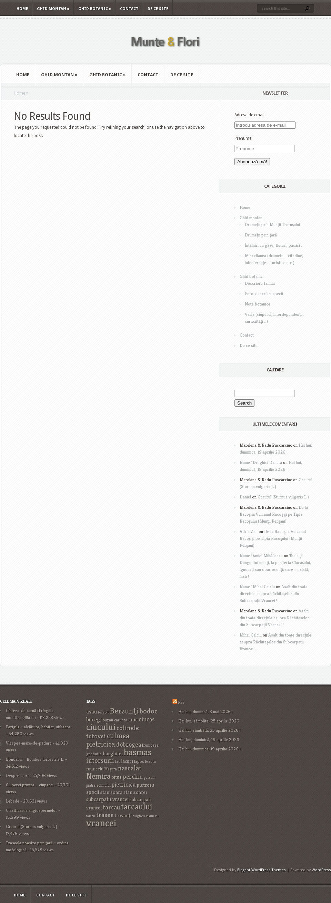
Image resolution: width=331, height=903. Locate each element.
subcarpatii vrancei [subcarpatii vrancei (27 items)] (107, 799)
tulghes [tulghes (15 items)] (139, 816)
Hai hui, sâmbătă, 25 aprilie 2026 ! (209, 730)
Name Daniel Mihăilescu (261, 556)
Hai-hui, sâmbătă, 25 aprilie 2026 (208, 721)
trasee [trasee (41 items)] (104, 815)
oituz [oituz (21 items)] (117, 777)
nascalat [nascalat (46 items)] (129, 768)
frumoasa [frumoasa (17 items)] (150, 745)
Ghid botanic (94, 9)
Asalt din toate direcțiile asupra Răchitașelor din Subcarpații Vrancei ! (274, 593)
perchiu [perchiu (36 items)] (133, 776)
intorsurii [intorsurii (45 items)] (100, 760)
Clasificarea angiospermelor (31, 810)
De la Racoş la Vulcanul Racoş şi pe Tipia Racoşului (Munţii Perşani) (274, 514)
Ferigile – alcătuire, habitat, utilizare (38, 727)
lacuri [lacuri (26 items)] (127, 761)
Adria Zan (249, 531)
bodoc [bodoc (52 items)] (149, 711)
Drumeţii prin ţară (261, 235)
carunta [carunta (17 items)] (120, 719)
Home (22, 9)
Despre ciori (17, 775)
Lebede (12, 801)
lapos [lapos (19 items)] (139, 761)
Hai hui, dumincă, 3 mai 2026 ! (205, 712)
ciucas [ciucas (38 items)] (146, 719)
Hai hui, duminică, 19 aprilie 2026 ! (209, 749)
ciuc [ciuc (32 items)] (133, 719)
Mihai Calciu (251, 635)
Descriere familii (260, 283)
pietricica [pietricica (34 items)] (124, 784)
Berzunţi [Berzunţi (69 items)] (124, 711)
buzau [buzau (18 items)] (108, 719)
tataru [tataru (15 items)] (90, 816)
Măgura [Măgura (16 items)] (110, 769)
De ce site (158, 9)
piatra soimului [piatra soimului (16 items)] (98, 785)
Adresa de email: (249, 115)
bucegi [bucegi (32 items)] (94, 719)
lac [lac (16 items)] (117, 761)
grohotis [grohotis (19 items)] (94, 754)
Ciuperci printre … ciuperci (29, 785)
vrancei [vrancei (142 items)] (101, 822)
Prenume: (243, 138)
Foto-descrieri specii (264, 294)
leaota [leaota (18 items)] (150, 761)
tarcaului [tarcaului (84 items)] (136, 806)
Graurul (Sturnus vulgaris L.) (283, 497)
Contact (129, 9)
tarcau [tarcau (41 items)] (111, 807)
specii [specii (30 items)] (92, 792)
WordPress (321, 870)
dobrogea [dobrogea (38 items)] (128, 744)
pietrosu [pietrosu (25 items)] (145, 785)
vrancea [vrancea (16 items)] (152, 815)
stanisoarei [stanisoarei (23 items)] (135, 792)
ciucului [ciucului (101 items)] (101, 727)
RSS (181, 702)
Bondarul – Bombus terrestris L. (35, 759)
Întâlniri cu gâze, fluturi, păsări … (274, 245)
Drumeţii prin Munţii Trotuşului (272, 224)
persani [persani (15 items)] (150, 777)
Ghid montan (53, 9)
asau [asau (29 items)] (91, 711)
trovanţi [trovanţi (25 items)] (123, 815)
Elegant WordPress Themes (261, 870)
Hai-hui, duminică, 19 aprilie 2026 (208, 739)
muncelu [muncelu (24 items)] (94, 769)
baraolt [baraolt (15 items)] (103, 712)
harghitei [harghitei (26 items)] (113, 753)
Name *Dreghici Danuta (261, 462)
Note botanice (257, 304)
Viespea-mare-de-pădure (29, 743)
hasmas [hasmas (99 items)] (138, 752)
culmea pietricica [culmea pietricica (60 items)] (108, 740)
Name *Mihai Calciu (257, 587)
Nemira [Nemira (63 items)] (98, 776)
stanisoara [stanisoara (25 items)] (111, 792)
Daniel (245, 497)
